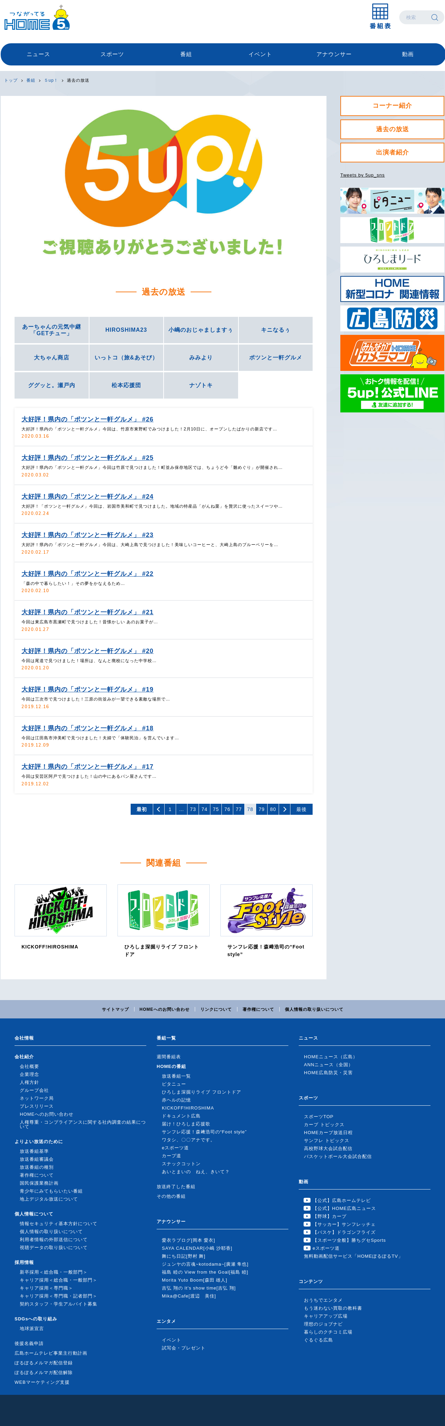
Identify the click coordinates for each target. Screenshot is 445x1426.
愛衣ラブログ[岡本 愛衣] (188, 1240)
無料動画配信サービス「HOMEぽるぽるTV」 (353, 1256)
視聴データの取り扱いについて (54, 1247)
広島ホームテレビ (37, 17)
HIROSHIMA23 (126, 330)
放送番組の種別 (37, 1167)
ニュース (38, 54)
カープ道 (171, 1155)
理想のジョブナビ (323, 1324)
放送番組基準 (34, 1151)
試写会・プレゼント (184, 1348)
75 (216, 809)
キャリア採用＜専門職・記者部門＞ (58, 1296)
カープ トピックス (324, 1124)
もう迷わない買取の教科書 (333, 1308)
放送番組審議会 (37, 1159)
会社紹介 (24, 1056)
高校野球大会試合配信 (328, 1148)
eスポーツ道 (175, 1148)
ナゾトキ (201, 385)
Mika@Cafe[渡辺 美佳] (189, 1296)
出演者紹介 (392, 152)
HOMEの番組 (171, 1066)
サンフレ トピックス (326, 1140)
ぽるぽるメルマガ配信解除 (44, 1372)
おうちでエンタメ (323, 1300)
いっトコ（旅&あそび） (126, 357)
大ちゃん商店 (51, 357)
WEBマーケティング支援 (42, 1382)
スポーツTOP (319, 1116)
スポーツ (112, 54)
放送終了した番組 (176, 1186)
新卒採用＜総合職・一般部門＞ (54, 1272)
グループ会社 (34, 1090)
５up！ (51, 80)
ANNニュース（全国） (328, 1064)
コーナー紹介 (392, 105)
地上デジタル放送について (49, 1199)
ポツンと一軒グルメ (275, 357)
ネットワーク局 (37, 1098)
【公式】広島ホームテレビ (342, 1200)
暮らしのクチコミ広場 (328, 1332)
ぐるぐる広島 (318, 1340)
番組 (186, 54)
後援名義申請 (29, 1343)
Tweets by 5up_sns (362, 175)
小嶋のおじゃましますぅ (200, 330)
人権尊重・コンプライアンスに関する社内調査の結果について (83, 1124)
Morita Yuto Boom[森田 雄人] (194, 1280)
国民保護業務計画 (39, 1183)
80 (273, 809)
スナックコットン (181, 1163)
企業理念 (29, 1074)
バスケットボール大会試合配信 (338, 1156)
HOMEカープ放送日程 (328, 1132)
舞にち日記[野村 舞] (184, 1256)
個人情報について (34, 1214)
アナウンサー (334, 54)
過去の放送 (78, 80)
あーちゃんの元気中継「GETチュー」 (51, 330)
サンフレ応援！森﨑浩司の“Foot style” (204, 1132)
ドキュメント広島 (181, 1116)
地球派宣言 (32, 1328)
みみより (201, 357)
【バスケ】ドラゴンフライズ (344, 1232)
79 (262, 809)
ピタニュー (174, 1084)
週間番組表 (169, 1056)
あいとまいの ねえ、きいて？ (196, 1171)
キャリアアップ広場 (326, 1316)
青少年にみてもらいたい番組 (51, 1191)
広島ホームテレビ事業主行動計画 (51, 1353)
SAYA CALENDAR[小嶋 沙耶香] (197, 1248)
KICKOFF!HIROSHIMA (188, 1108)
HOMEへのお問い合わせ (165, 1009)
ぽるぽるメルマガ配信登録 (44, 1363)
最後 (301, 809)
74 (204, 809)
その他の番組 (171, 1196)
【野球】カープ (330, 1216)
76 (227, 809)
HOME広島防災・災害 (328, 1072)
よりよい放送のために (39, 1141)
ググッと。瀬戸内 (51, 385)
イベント (260, 54)
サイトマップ (115, 1009)
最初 (142, 809)
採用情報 (24, 1262)
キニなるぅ (275, 330)
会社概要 (29, 1066)
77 (239, 809)
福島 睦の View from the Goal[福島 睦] (205, 1272)
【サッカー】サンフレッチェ (344, 1224)
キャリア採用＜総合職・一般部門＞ (58, 1280)
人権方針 (29, 1082)
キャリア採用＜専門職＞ (46, 1288)
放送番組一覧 (176, 1076)
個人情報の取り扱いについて (314, 1009)
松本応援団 (126, 385)
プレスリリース (37, 1106)
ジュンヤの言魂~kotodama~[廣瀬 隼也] (205, 1264)
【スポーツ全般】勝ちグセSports (349, 1240)
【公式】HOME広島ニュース (344, 1208)
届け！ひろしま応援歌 (186, 1124)
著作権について (258, 1009)
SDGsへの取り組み (36, 1319)
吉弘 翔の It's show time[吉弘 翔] (199, 1288)
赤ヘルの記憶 (176, 1100)
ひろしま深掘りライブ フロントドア (201, 1092)
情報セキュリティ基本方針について (58, 1223)
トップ (11, 80)
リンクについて (216, 1009)
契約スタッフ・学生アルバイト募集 (58, 1304)
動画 (408, 54)
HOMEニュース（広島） (331, 1056)
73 (193, 809)
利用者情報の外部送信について (54, 1239)
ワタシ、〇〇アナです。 (188, 1140)
